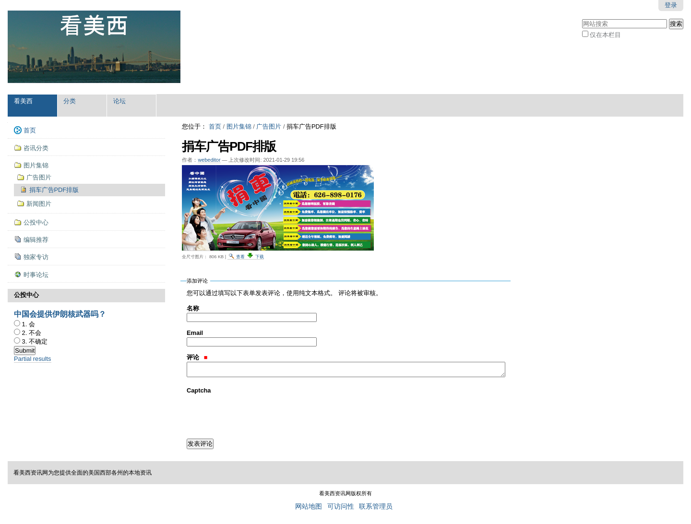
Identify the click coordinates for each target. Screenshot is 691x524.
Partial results (32, 358)
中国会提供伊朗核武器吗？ (60, 314)
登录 (671, 5)
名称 (193, 308)
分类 (69, 101)
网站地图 (308, 506)
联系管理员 (376, 506)
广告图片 (268, 126)
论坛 (119, 101)
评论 (197, 357)
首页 (215, 126)
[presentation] (260, 413)
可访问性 (340, 506)
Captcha (199, 390)
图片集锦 (238, 126)
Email (195, 332)
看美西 (23, 101)
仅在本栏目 (605, 34)
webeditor (209, 160)
